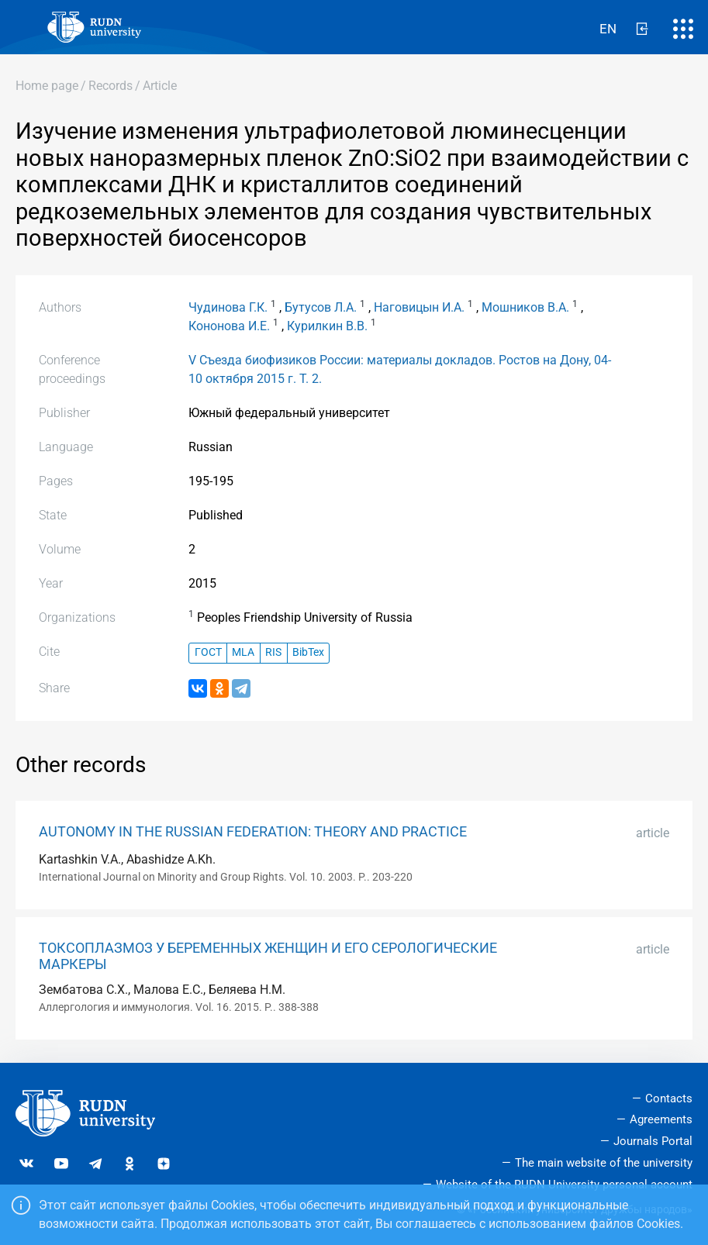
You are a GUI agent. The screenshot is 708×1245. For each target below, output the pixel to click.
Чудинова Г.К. (228, 307)
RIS (273, 652)
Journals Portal (652, 1141)
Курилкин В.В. (327, 326)
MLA (243, 652)
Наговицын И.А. (419, 307)
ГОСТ (208, 652)
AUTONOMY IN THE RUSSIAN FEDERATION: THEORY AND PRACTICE (253, 832)
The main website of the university (603, 1163)
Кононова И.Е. (229, 326)
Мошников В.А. (525, 307)
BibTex (308, 652)
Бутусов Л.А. (321, 307)
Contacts (668, 1098)
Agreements (661, 1119)
